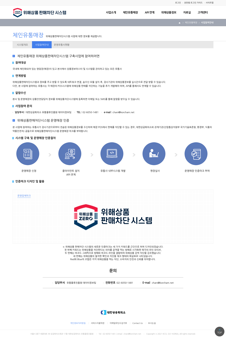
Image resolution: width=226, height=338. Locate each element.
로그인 (178, 3)
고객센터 (203, 12)
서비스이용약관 (98, 323)
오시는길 (152, 323)
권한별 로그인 (193, 3)
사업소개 (111, 12)
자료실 (187, 12)
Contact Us (137, 323)
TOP (219, 332)
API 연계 (149, 12)
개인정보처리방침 (78, 323)
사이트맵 (209, 3)
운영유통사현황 (61, 45)
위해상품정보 (168, 12)
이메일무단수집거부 (118, 323)
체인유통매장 (130, 12)
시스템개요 (22, 45)
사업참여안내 (41, 45)
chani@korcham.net (163, 283)
